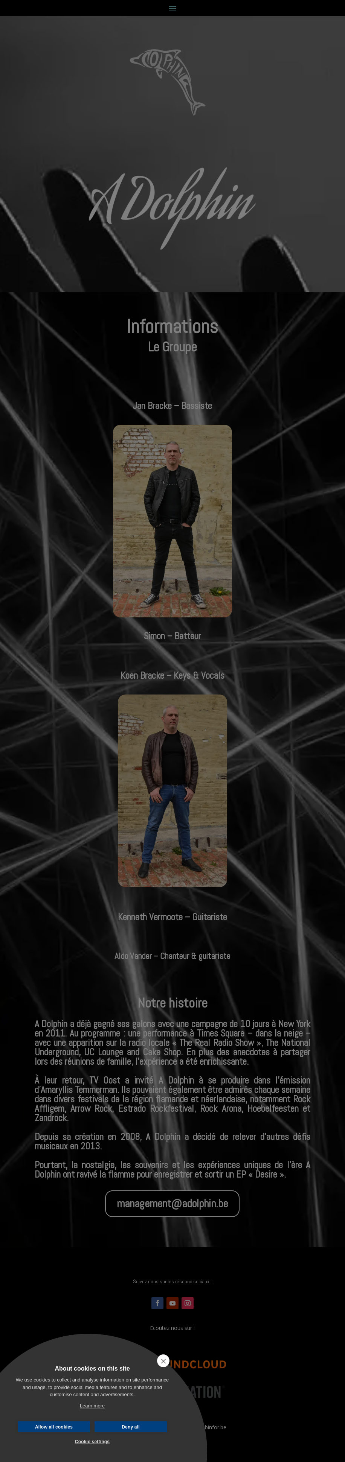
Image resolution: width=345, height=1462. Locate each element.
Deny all (131, 1427)
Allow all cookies (54, 1427)
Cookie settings (92, 1441)
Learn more (92, 1406)
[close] (163, 1360)
